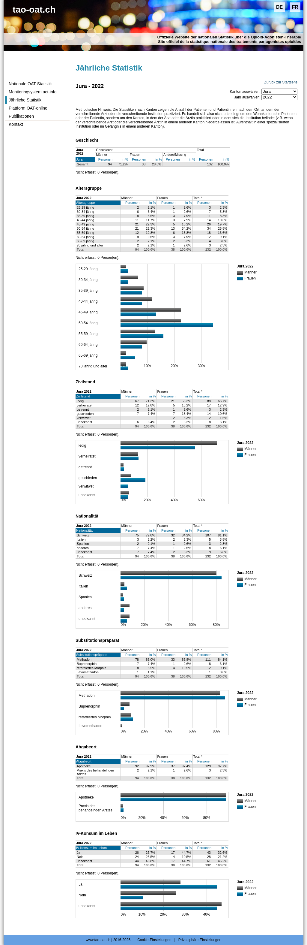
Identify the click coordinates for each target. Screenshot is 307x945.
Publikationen (21, 116)
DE (279, 7)
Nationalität (84, 530)
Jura (79, 159)
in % (125, 159)
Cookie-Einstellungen (154, 940)
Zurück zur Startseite (280, 82)
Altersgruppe (85, 202)
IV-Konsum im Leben (91, 848)
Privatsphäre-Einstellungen (199, 940)
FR (295, 7)
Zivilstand (83, 396)
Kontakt (16, 124)
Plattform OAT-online (28, 108)
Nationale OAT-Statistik (30, 83)
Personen (105, 159)
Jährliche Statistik (25, 100)
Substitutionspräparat (91, 655)
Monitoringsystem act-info (33, 91)
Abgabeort (83, 761)
